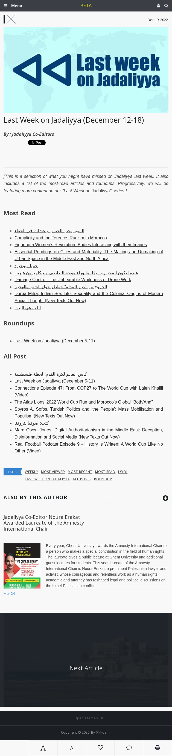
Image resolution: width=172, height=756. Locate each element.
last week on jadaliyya (47, 479)
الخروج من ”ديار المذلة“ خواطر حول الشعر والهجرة (60, 286)
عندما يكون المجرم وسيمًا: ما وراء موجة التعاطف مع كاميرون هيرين (76, 272)
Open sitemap (86, 718)
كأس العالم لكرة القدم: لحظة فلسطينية (50, 374)
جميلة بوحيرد (26, 265)
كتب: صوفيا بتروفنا (31, 423)
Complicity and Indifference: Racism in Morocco (60, 238)
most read (105, 471)
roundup (103, 479)
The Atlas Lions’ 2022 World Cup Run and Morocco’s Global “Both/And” (83, 402)
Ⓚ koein (103, 732)
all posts (82, 479)
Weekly (31, 471)
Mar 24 (9, 593)
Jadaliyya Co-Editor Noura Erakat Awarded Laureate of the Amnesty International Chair (44, 523)
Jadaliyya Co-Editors (33, 134)
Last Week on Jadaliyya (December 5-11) (54, 341)
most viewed (53, 471)
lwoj (122, 471)
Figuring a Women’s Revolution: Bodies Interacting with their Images (80, 244)
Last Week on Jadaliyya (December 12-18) (74, 120)
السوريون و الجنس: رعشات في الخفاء (49, 230)
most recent (80, 471)
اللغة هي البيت (27, 307)
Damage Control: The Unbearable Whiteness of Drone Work (72, 279)
